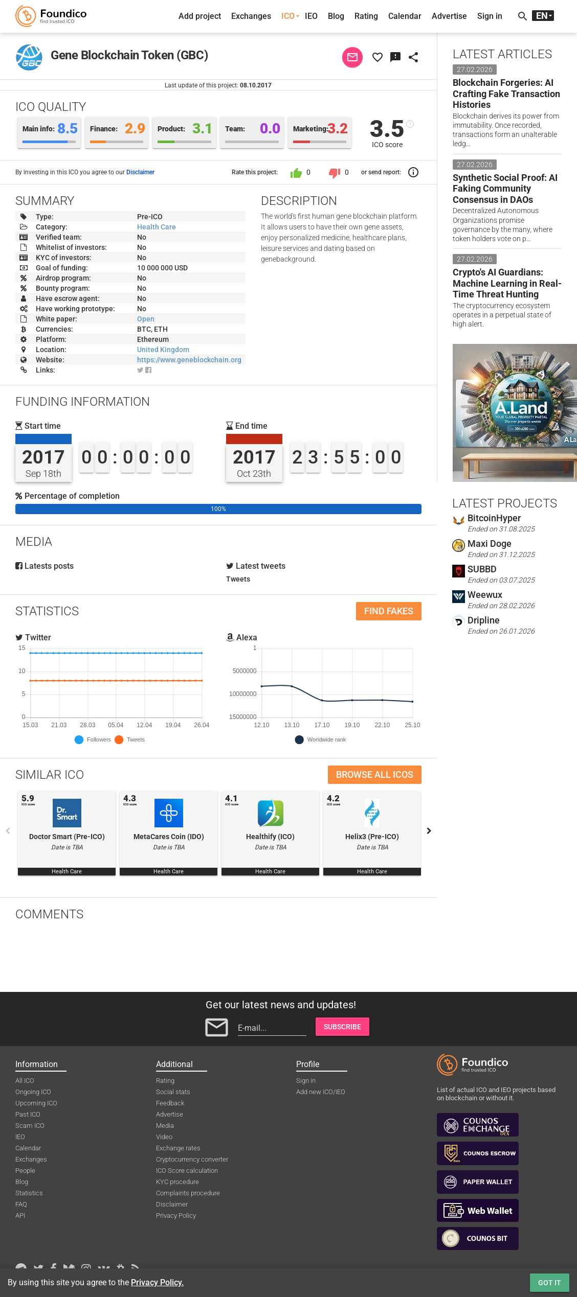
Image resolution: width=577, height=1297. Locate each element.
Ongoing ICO (33, 1092)
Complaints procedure (188, 1193)
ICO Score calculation (187, 1170)
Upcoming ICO (36, 1103)
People (25, 1170)
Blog (336, 16)
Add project (200, 16)
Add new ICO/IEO (320, 1092)
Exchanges (251, 16)
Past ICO (27, 1114)
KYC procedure (177, 1182)
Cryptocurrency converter (192, 1159)
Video (164, 1137)
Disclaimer (140, 172)
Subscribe (342, 1027)
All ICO (24, 1080)
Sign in (489, 16)
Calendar (404, 16)
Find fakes (388, 611)
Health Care (156, 227)
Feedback (170, 1103)
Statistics (29, 1193)
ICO (288, 16)
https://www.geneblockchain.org (189, 360)
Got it (549, 1283)
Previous (8, 831)
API (20, 1215)
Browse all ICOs (374, 774)
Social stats (173, 1092)
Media (165, 1125)
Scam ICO (30, 1125)
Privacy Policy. (157, 1282)
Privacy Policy (176, 1215)
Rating (366, 16)
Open (145, 319)
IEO (311, 16)
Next (429, 831)
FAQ (21, 1204)
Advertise (449, 16)
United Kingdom (163, 349)
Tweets (238, 579)
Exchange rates (178, 1148)
